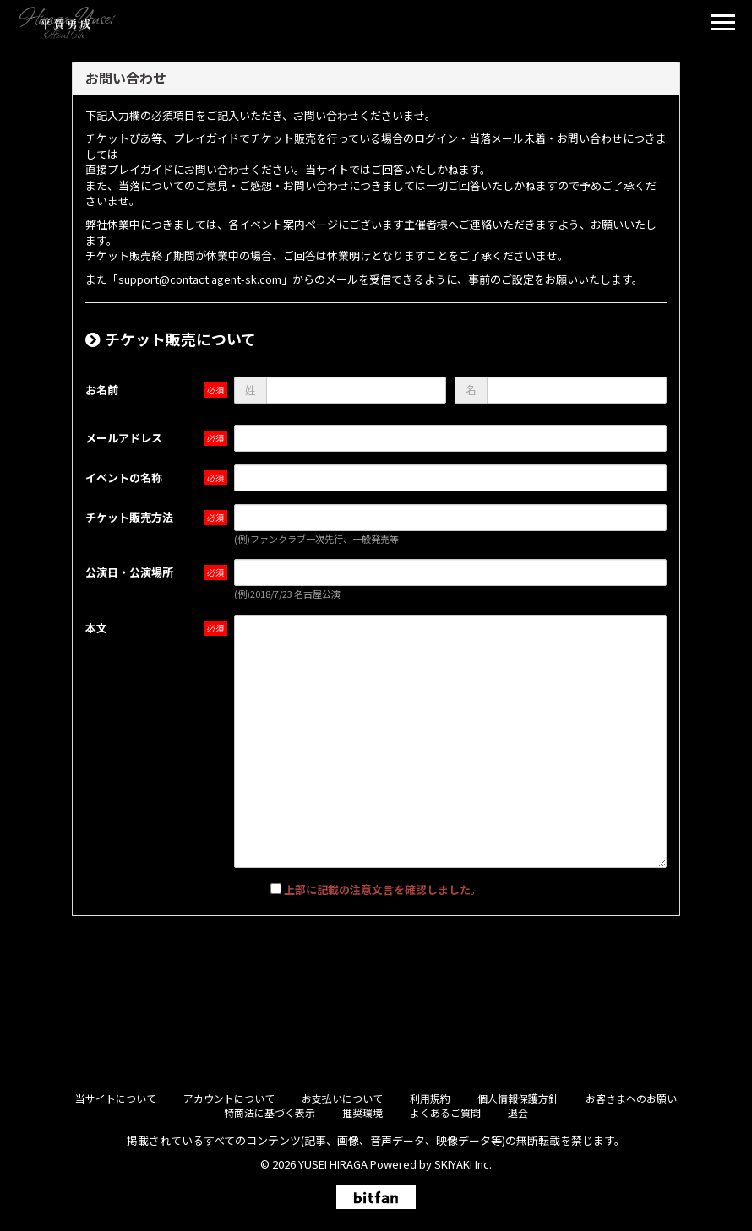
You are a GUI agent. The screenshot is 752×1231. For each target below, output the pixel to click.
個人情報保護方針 (518, 1098)
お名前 (101, 390)
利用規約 (430, 1098)
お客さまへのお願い (631, 1098)
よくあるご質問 (445, 1112)
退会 (518, 1112)
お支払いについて (342, 1098)
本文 (96, 628)
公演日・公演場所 (129, 572)
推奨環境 (362, 1112)
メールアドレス (123, 438)
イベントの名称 (123, 477)
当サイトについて (115, 1098)
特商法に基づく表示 (269, 1112)
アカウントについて (229, 1098)
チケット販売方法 (129, 517)
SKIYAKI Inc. (463, 1164)
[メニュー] (723, 24)
